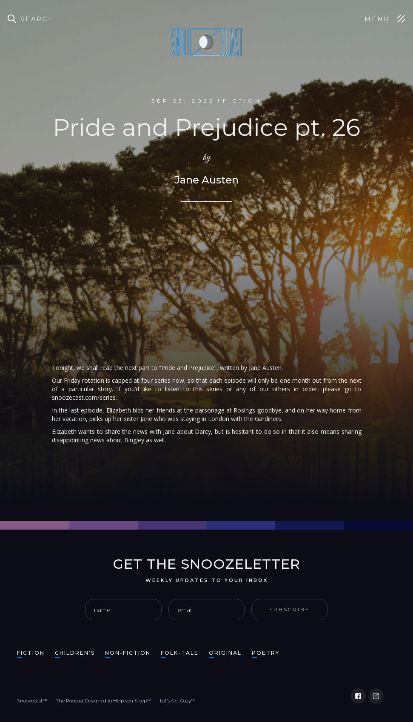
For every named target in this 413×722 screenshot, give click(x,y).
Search (37, 19)
